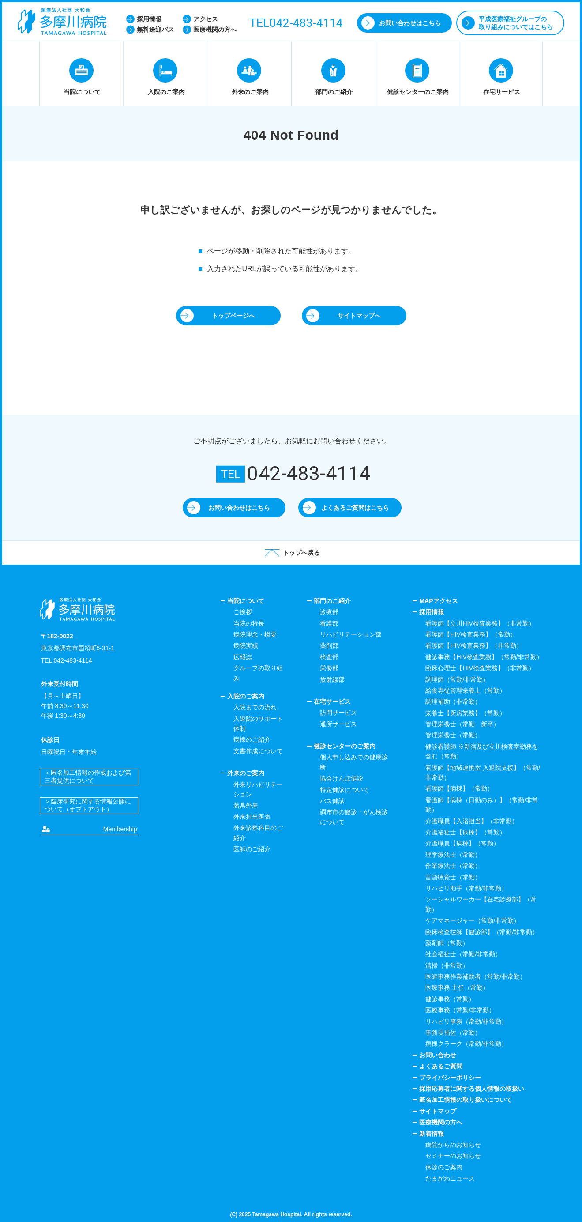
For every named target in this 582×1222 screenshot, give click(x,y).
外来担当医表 (251, 816)
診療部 (329, 611)
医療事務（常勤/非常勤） (460, 1010)
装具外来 (245, 805)
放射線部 (332, 679)
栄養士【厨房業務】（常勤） (465, 713)
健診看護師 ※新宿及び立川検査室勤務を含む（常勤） (481, 751)
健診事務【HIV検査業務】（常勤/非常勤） (483, 656)
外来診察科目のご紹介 (258, 832)
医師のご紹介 (251, 848)
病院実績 (245, 645)
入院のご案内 (245, 696)
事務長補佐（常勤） (453, 1032)
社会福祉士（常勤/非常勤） (463, 954)
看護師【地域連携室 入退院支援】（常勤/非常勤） (482, 772)
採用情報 (431, 611)
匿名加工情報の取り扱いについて (465, 1099)
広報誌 (242, 656)
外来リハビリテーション (258, 789)
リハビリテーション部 (351, 634)
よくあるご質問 (440, 1066)
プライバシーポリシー (450, 1077)
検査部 (329, 656)
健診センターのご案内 (344, 746)
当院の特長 (248, 623)
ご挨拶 (242, 611)
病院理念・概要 (255, 634)
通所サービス (338, 724)
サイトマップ (437, 1111)
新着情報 (431, 1133)
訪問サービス (338, 712)
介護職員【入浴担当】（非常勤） (471, 821)
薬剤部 (329, 645)
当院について (245, 600)
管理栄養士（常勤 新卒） (462, 724)
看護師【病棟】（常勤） (459, 788)
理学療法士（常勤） (453, 854)
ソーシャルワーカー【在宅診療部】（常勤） (481, 904)
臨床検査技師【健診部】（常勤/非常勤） (481, 931)
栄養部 (329, 667)
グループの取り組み (258, 672)
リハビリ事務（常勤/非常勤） (466, 1021)
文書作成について (258, 750)
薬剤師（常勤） (447, 943)
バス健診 (332, 800)
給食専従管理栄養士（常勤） (465, 690)
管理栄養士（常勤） (453, 735)
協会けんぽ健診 (341, 778)
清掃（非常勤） (447, 965)
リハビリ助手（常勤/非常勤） (466, 888)
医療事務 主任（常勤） (457, 987)
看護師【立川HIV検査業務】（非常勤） (479, 623)
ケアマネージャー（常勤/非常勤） (472, 920)
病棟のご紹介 (251, 739)
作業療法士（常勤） (453, 865)
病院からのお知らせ (453, 1144)
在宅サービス (332, 701)
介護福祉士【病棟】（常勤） (465, 832)
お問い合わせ (437, 1055)
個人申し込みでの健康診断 (354, 762)
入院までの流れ (255, 707)
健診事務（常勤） (450, 999)
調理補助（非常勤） (453, 701)
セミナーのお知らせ (453, 1155)
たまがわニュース (450, 1178)
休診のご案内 (443, 1167)
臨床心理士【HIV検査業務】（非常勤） (479, 667)
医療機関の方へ (440, 1122)
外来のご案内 (245, 773)
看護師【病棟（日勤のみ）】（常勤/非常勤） (481, 804)
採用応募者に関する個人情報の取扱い (471, 1088)
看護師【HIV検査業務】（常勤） (470, 634)
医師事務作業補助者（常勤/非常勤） (475, 976)
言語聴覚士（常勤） (453, 877)
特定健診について (344, 789)
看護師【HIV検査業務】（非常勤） (473, 645)
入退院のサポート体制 (258, 723)
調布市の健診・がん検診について (354, 816)
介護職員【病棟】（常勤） (462, 843)
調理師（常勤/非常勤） (457, 679)
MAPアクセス (438, 600)
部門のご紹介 (332, 600)
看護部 (329, 623)
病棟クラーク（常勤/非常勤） (466, 1043)
